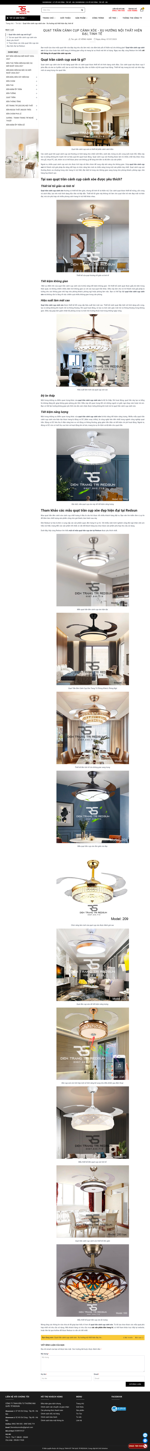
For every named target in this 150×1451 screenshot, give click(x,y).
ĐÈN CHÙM (10, 81)
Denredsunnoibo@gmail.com (22, 1427)
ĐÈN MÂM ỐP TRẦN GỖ (15, 125)
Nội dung (45, 1354)
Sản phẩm (81, 18)
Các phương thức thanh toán (52, 1410)
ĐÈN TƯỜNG (11, 93)
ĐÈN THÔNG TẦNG (13, 102)
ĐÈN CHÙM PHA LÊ (13, 114)
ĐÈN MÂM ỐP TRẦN (14, 89)
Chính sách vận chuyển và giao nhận (55, 1407)
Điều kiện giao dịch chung (51, 1404)
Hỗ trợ (113, 18)
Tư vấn (78, 1417)
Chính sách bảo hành (49, 1417)
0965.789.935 (17, 1424)
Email (96, 1374)
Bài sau (139, 1337)
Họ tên (44, 1374)
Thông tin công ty (132, 18)
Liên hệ (79, 1420)
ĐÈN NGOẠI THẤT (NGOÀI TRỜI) (18, 110)
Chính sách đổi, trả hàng (50, 1414)
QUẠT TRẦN (10, 97)
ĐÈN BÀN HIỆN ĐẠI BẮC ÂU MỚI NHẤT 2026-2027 (18, 71)
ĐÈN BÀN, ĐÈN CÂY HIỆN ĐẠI (17, 77)
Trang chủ (49, 18)
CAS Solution (103, 1448)
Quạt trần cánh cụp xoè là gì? (20, 34)
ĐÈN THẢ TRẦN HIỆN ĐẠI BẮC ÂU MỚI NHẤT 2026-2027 (19, 64)
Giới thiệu (65, 18)
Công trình (98, 18)
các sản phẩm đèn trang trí (102, 1327)
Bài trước (128, 1337)
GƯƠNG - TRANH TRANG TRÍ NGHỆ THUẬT (20, 119)
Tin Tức (79, 1414)
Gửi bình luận (135, 1384)
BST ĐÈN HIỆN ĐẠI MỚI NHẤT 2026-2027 (20, 57)
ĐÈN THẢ (10, 85)
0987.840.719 (29, 1424)
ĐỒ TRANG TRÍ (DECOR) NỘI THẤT (19, 106)
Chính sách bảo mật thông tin (52, 1420)
